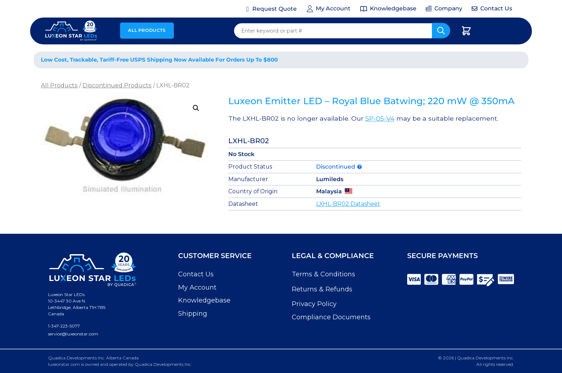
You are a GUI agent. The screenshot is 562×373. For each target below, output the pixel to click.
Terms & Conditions (323, 274)
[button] (196, 108)
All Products (147, 30)
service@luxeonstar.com (73, 333)
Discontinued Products (117, 85)
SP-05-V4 (380, 118)
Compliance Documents (331, 317)
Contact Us (196, 274)
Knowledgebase (204, 300)
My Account (197, 287)
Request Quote (274, 8)
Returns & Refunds (322, 289)
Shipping (192, 314)
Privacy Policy (314, 304)
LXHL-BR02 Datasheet (348, 203)
